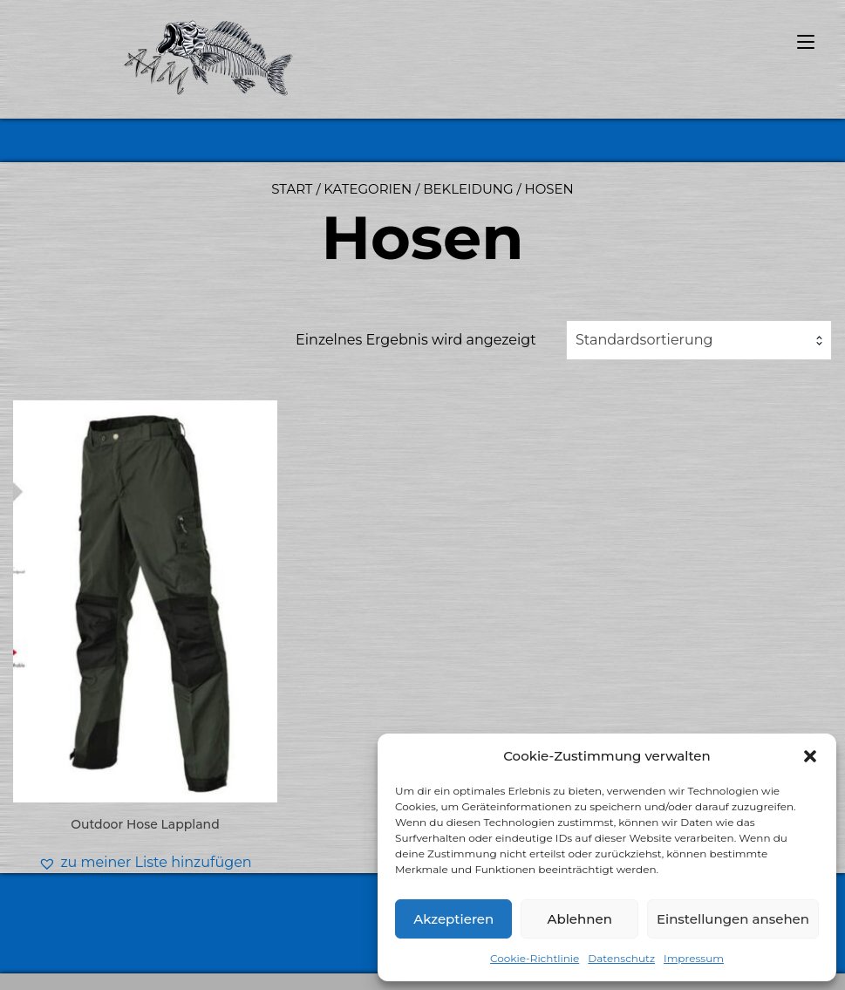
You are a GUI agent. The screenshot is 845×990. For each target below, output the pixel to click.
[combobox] (699, 340)
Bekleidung (468, 189)
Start (291, 189)
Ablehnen (579, 919)
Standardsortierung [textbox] (644, 339)
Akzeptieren (453, 919)
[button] (810, 756)
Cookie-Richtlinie (534, 958)
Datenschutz (621, 958)
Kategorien (368, 189)
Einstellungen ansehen (733, 919)
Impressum (694, 958)
